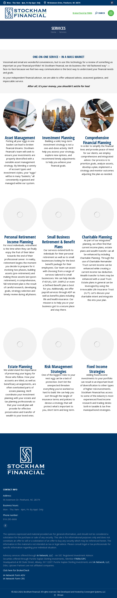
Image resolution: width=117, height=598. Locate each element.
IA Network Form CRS (14, 578)
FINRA (77, 558)
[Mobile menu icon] (111, 13)
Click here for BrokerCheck (16, 570)
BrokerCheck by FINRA (82, 13)
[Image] (97, 344)
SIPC (83, 558)
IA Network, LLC (45, 555)
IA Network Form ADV (14, 575)
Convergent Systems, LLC (95, 592)
